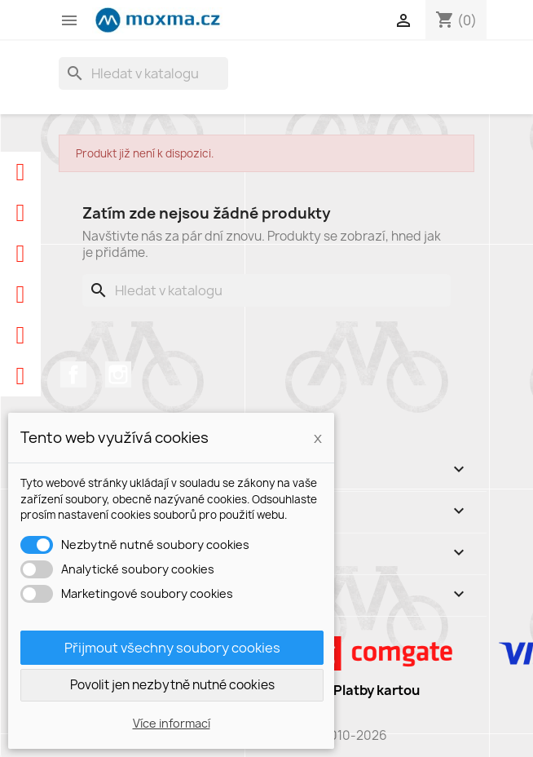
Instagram (118, 374)
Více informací (171, 723)
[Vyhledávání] (143, 73)
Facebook (73, 374)
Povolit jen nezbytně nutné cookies (172, 684)
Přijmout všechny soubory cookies (172, 648)
